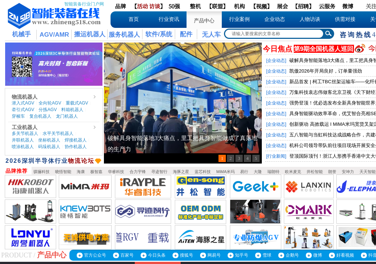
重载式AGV (77, 103)
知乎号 (241, 255)
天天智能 (367, 171)
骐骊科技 (41, 171)
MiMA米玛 (225, 171)
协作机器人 (76, 146)
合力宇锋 (138, 171)
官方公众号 (95, 255)
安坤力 (348, 171)
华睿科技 (116, 171)
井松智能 (315, 171)
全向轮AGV (50, 103)
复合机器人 (40, 116)
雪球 (267, 255)
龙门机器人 (67, 116)
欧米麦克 (293, 171)
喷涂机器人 (23, 146)
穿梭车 (18, 116)
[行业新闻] (276, 156)
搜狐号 (186, 255)
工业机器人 (24, 127)
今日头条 (157, 255)
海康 (81, 171)
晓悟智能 (63, 171)
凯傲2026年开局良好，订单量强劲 (325, 71)
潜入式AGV (23, 103)
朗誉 (332, 171)
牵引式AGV (23, 109)
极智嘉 (96, 171)
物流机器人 (24, 97)
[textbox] (274, 33)
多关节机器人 (25, 133)
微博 (317, 255)
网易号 (214, 255)
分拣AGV (48, 109)
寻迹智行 (159, 171)
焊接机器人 (76, 140)
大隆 (258, 171)
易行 (244, 171)
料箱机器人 (72, 109)
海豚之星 (181, 171)
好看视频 (345, 255)
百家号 (127, 255)
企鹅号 (292, 255)
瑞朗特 (273, 171)
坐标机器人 (49, 140)
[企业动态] (276, 60)
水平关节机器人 (58, 133)
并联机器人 (23, 140)
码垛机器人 (49, 146)
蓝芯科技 (203, 171)
